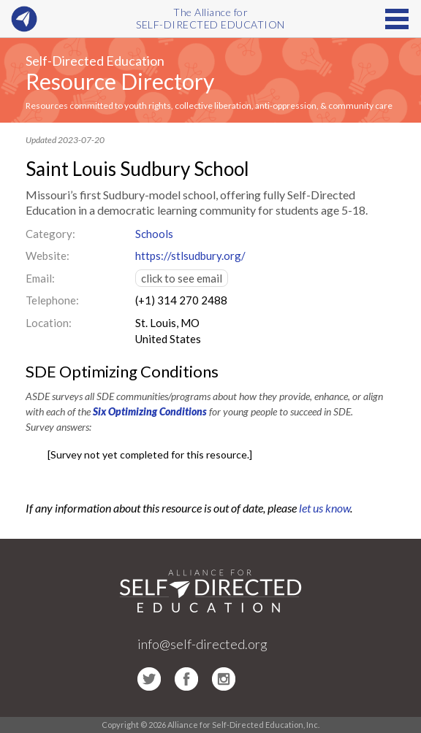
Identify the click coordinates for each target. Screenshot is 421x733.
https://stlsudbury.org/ (190, 255)
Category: (50, 233)
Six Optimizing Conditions (150, 411)
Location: (49, 322)
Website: (47, 255)
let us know (324, 508)
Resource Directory (120, 81)
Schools (154, 233)
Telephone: (52, 300)
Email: (40, 278)
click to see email (181, 278)
